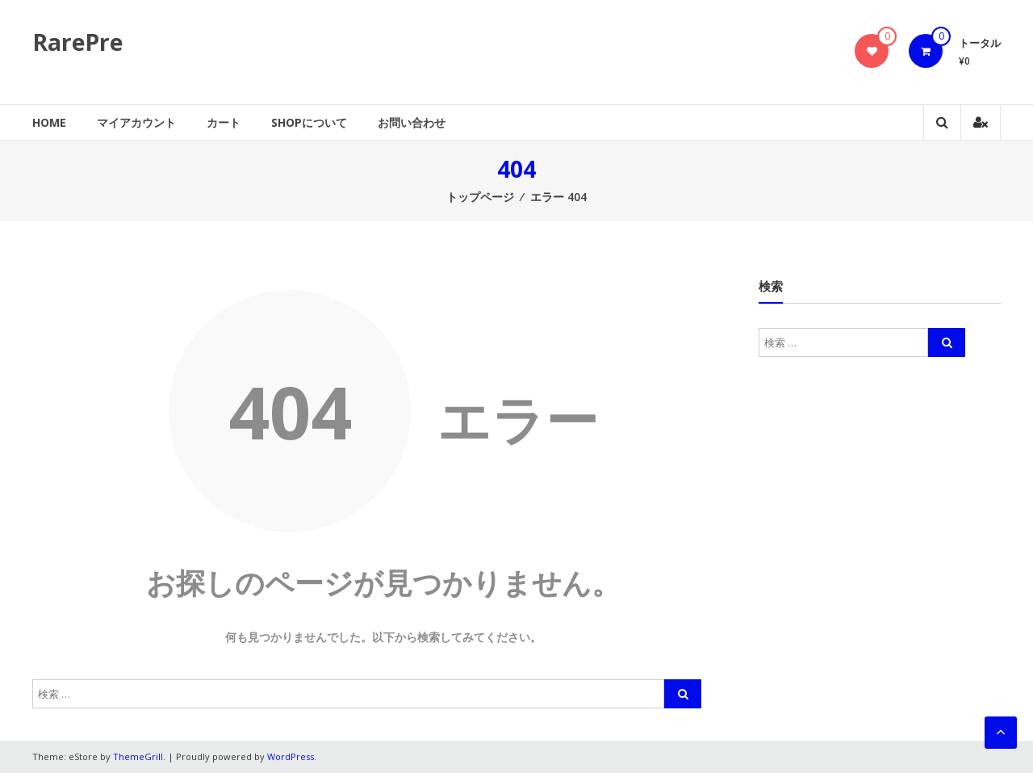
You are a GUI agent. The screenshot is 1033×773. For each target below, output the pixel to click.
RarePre (77, 42)
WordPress (290, 756)
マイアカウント (136, 122)
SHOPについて (309, 122)
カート (223, 122)
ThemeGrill (138, 756)
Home (49, 122)
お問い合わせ (411, 122)
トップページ (480, 196)
